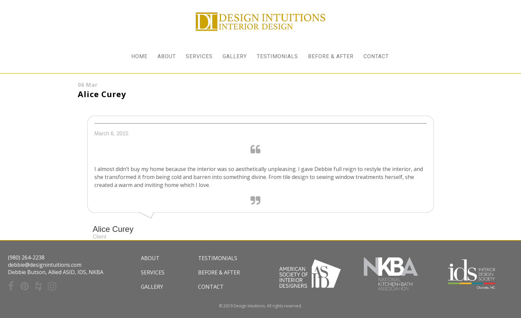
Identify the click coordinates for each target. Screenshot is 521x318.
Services (152, 272)
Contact (211, 286)
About (150, 258)
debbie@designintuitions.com (44, 264)
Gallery (152, 286)
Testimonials (217, 258)
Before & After (219, 272)
